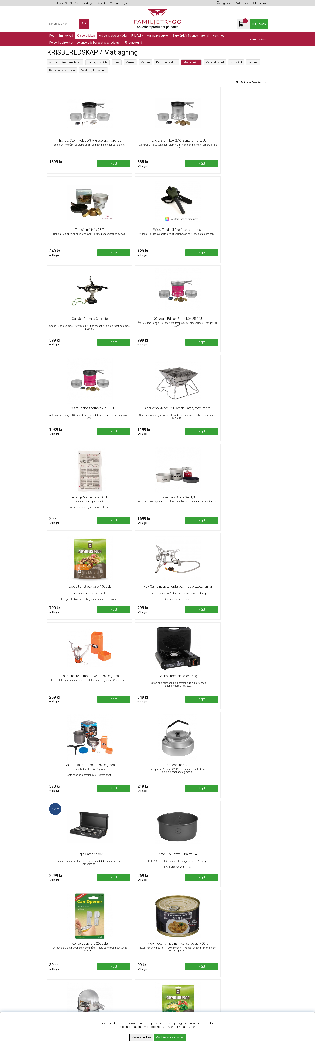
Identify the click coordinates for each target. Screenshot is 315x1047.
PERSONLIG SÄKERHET (61, 42)
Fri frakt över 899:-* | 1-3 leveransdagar (71, 3)
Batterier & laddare (62, 70)
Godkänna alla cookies (169, 1037)
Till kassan (259, 24)
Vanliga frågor (118, 3)
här (193, 1027)
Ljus (116, 62)
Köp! (256, 167)
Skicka (260, 952)
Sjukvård (236, 62)
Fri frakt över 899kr (115, 942)
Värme (130, 62)
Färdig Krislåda (97, 62)
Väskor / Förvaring (93, 70)
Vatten (145, 62)
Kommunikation (166, 62)
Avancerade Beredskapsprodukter (99, 42)
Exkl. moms (241, 3)
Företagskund (133, 42)
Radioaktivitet (215, 62)
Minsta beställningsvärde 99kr (123, 947)
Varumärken (258, 39)
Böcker (253, 62)
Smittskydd (65, 35)
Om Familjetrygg (114, 937)
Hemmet (218, 35)
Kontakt (102, 3)
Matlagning (191, 62)
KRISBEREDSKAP (86, 35)
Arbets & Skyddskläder (113, 35)
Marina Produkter (158, 35)
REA (51, 35)
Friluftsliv (137, 35)
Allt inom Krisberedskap (65, 62)
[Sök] (68, 24)
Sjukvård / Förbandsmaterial (191, 35)
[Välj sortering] (254, 82)
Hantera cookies (141, 1037)
